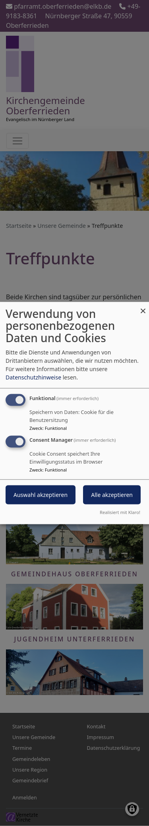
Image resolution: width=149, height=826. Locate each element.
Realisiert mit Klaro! (120, 512)
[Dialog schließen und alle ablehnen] (143, 307)
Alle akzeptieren (112, 495)
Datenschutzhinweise (33, 377)
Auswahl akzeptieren (41, 495)
